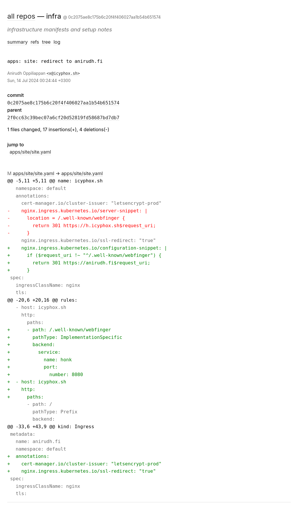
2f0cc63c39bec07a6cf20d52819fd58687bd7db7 (63, 117)
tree (46, 42)
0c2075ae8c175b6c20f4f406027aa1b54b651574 (63, 103)
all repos (21, 16)
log (57, 42)
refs (35, 42)
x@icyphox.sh (63, 73)
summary (17, 42)
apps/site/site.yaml (30, 152)
